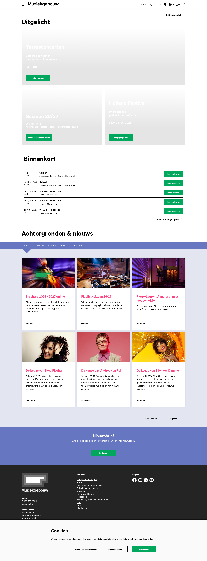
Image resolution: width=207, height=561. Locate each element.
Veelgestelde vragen (87, 479)
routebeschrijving (30, 518)
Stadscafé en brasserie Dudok (91, 485)
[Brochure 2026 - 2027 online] (48, 273)
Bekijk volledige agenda (169, 219)
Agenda (152, 4)
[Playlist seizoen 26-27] (103, 273)
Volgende (173, 419)
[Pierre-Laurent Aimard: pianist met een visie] (158, 273)
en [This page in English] (159, 4)
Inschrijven (103, 453)
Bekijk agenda (173, 14)
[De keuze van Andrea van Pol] (103, 347)
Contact (143, 4)
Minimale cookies (115, 549)
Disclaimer (82, 508)
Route (79, 482)
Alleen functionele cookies (86, 549)
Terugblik (77, 246)
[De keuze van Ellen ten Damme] (158, 347)
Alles (26, 246)
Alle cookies (144, 549)
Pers (79, 502)
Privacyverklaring (85, 494)
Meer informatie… (146, 539)
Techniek (81, 500)
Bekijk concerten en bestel (39, 137)
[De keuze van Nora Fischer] (48, 347)
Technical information (98, 500)
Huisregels (82, 497)
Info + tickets (38, 78)
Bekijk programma (121, 137)
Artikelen (39, 246)
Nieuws (52, 246)
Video (64, 246)
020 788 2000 (30, 501)
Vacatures (81, 491)
